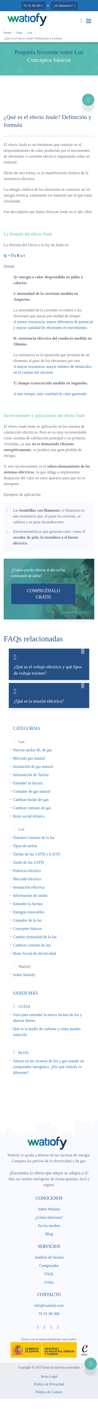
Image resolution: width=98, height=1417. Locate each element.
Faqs (19, 32)
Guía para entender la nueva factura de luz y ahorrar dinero (47, 1018)
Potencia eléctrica (27, 871)
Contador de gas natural (31, 791)
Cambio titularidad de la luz (35, 937)
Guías (49, 1282)
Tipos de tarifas (25, 846)
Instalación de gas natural (33, 766)
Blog (49, 1234)
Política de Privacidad (49, 1385)
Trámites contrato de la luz (34, 838)
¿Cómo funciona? (49, 1217)
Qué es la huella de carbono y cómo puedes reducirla (47, 1032)
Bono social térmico (28, 816)
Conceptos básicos (27, 928)
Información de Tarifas (31, 775)
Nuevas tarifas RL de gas (32, 750)
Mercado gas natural (29, 758)
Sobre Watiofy (24, 975)
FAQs (49, 1274)
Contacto (49, 1294)
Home (7, 32)
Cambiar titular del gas (31, 800)
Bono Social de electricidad (34, 953)
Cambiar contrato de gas (32, 808)
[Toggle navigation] (88, 21)
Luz (29, 32)
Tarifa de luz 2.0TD (28, 862)
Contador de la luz (27, 920)
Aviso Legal (49, 1377)
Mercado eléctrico (27, 879)
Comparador (49, 1265)
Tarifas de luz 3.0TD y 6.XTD (36, 854)
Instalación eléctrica (28, 887)
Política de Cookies (49, 1393)
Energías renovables (28, 912)
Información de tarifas (30, 895)
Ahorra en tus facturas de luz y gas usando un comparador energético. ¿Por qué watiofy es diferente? (48, 1067)
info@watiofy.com (49, 1305)
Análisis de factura (49, 1257)
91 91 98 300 (49, 1314)
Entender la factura (28, 783)
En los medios (49, 1226)
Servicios (49, 1246)
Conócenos (48, 1198)
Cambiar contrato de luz (32, 945)
